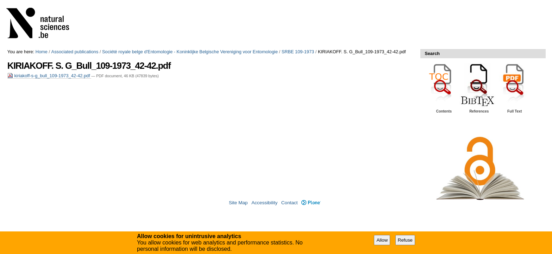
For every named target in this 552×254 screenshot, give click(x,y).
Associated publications (75, 51)
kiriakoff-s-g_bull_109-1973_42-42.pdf (49, 75)
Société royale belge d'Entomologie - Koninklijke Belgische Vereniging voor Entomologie (190, 51)
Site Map (238, 202)
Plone (311, 202)
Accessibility (264, 202)
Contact (289, 202)
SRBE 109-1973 (298, 51)
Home (42, 51)
